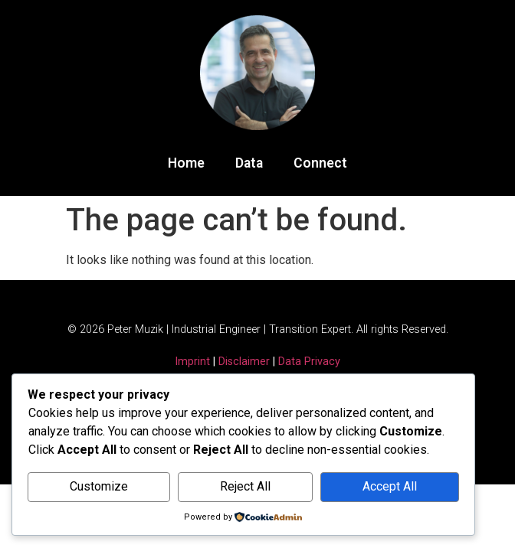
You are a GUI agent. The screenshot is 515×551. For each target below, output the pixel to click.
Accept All (389, 486)
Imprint (192, 361)
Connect (320, 163)
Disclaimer (244, 361)
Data (249, 163)
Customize (99, 486)
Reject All (245, 486)
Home (186, 163)
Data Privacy (309, 361)
